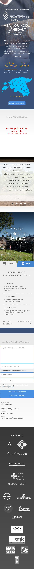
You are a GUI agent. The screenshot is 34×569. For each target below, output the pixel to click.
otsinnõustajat (10, 64)
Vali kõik (12, 96)
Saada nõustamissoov (17, 103)
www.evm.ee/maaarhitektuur (13, 418)
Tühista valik (20, 96)
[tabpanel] (17, 181)
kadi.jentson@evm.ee (9, 409)
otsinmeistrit (24, 64)
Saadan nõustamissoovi (17, 395)
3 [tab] (21, 203)
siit (25, 370)
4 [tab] (25, 203)
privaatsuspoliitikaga (8, 386)
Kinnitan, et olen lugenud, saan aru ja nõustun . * (14, 385)
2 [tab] (16, 203)
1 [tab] (12, 203)
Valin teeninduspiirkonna (17, 392)
